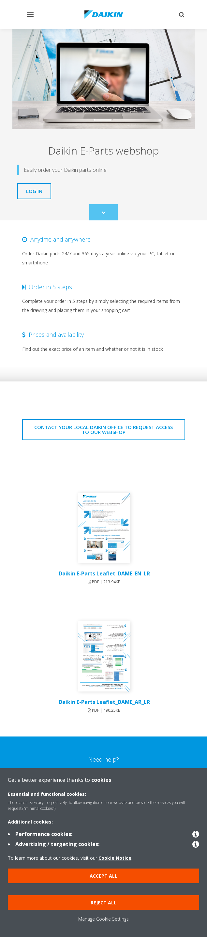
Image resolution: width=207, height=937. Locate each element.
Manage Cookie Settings (103, 919)
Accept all (103, 876)
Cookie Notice (114, 858)
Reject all (103, 903)
